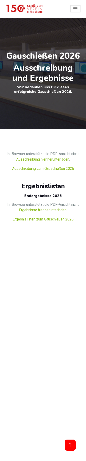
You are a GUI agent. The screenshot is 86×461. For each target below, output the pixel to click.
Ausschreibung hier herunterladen (42, 159)
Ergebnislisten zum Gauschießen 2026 (43, 219)
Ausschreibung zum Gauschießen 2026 (43, 168)
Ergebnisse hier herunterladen (43, 210)
